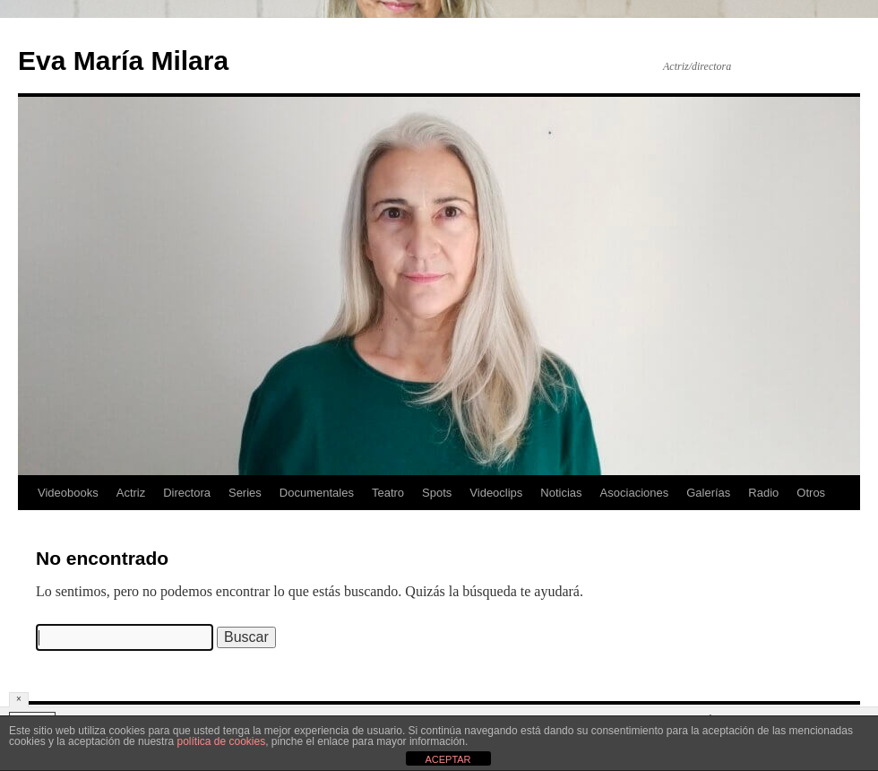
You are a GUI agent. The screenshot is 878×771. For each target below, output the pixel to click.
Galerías (708, 492)
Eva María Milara (123, 60)
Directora (187, 492)
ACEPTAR (447, 759)
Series (245, 492)
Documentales (317, 492)
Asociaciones (634, 492)
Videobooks (68, 492)
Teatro (388, 492)
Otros (810, 492)
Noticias (560, 492)
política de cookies (220, 741)
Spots (437, 492)
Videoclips (495, 492)
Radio (763, 492)
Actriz (131, 492)
